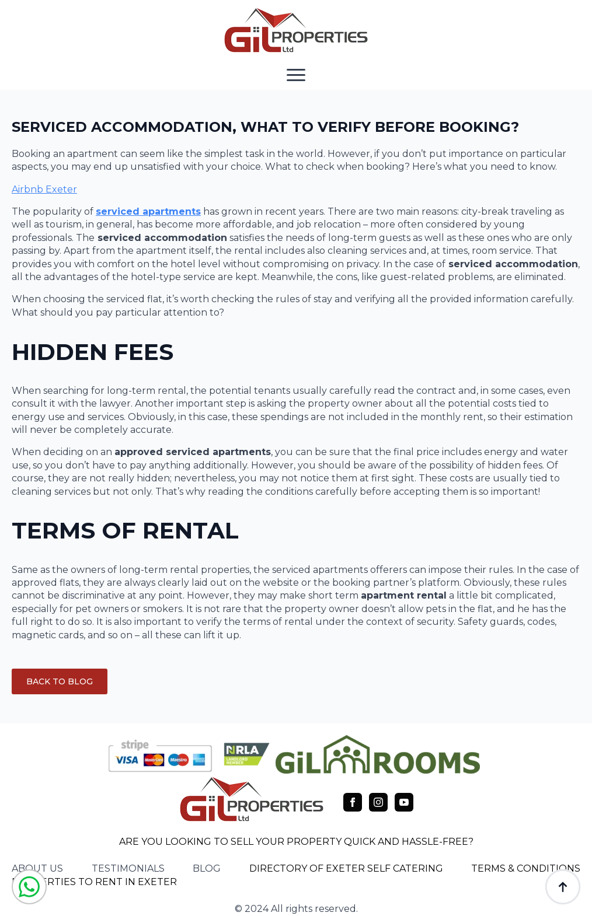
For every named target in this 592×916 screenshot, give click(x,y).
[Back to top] (562, 886)
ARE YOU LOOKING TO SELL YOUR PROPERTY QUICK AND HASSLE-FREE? (296, 841)
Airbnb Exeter (44, 189)
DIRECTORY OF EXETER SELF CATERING (346, 868)
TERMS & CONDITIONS (525, 868)
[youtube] (404, 802)
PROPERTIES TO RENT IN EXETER (94, 881)
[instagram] (378, 802)
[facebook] (352, 802)
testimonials (128, 868)
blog (207, 868)
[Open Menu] (296, 74)
